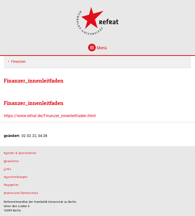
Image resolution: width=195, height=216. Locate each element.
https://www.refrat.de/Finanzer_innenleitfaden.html (50, 115)
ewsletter (11, 161)
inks (7, 169)
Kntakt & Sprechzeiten (20, 153)
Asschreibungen (15, 177)
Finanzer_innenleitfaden (33, 103)
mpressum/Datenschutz (21, 193)
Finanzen (18, 61)
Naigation (11, 185)
